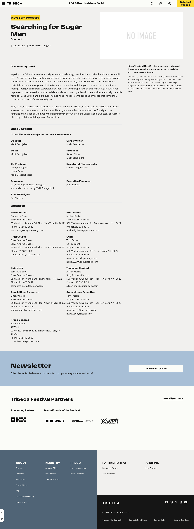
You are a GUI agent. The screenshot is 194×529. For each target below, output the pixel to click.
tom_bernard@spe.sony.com (81, 258)
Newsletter (21, 479)
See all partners (173, 398)
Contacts (20, 473)
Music (32, 66)
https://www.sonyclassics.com (82, 261)
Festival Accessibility (25, 496)
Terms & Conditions (138, 520)
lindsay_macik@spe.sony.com (26, 310)
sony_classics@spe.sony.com (26, 254)
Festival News (22, 485)
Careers (19, 468)
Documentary (19, 66)
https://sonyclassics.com (79, 313)
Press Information (78, 468)
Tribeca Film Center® (112, 520)
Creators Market (52, 479)
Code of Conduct (181, 520)
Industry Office (51, 468)
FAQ (18, 491)
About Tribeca (22, 502)
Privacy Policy (160, 520)
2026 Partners (108, 473)
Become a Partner (110, 468)
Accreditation (51, 473)
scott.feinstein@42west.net (25, 341)
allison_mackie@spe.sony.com (82, 285)
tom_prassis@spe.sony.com (81, 310)
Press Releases (77, 473)
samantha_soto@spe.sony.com (27, 230)
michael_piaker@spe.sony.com (82, 230)
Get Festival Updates (156, 368)
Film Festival (151, 468)
